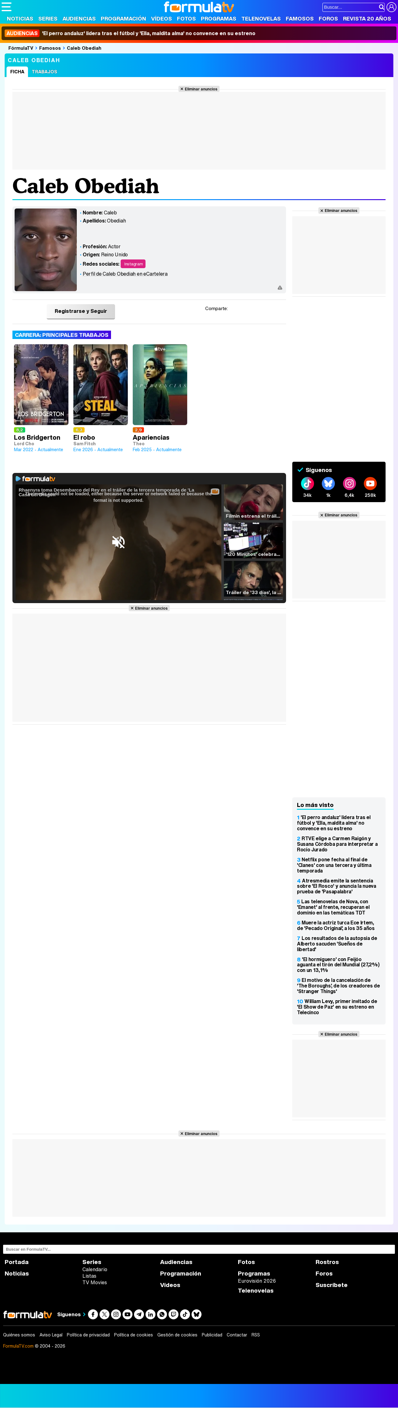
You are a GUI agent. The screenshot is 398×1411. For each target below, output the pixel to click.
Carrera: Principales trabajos (62, 334)
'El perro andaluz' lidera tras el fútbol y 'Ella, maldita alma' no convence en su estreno (130, 33)
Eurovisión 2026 (257, 1281)
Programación (123, 18)
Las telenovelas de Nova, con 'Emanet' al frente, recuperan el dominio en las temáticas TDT (333, 907)
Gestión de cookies (177, 1335)
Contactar (237, 1335)
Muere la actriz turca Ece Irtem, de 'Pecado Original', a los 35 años (336, 925)
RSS (256, 1335)
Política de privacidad (88, 1335)
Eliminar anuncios (201, 89)
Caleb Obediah (84, 47)
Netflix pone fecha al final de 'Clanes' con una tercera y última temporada (334, 865)
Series (48, 18)
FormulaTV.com (18, 1346)
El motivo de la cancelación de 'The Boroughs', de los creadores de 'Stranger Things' (338, 985)
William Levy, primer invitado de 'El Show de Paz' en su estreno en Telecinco (337, 1006)
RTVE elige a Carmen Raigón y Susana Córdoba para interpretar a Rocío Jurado (337, 844)
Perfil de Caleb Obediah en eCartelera (125, 273)
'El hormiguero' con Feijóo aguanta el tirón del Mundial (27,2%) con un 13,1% (338, 964)
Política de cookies (133, 1335)
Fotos (186, 18)
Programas (218, 18)
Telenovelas (261, 18)
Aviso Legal (50, 1335)
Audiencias (79, 18)
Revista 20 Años (367, 18)
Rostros (327, 1262)
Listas (89, 1276)
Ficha (17, 71)
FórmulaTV (20, 47)
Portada (17, 1262)
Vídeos (161, 18)
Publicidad (212, 1335)
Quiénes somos (19, 1335)
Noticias (20, 18)
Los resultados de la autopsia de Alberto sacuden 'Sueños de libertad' (337, 943)
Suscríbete (332, 1285)
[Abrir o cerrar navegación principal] (7, 6)
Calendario (94, 1269)
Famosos (300, 18)
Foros (328, 18)
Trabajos (44, 71)
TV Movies (94, 1282)
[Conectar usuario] (391, 7)
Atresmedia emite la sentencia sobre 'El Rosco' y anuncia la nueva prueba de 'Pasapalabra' (336, 886)
